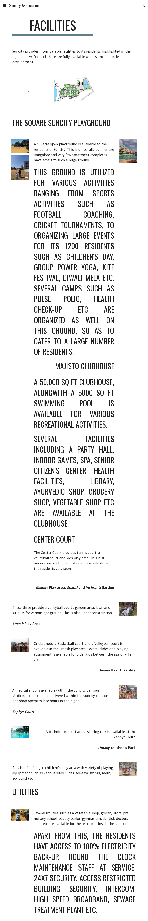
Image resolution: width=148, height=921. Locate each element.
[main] (53, 27)
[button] (4, 5)
